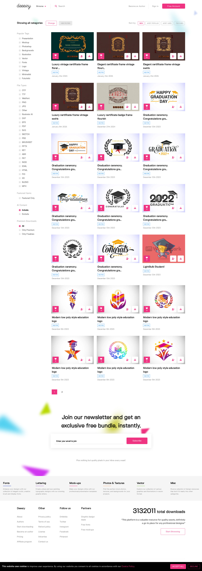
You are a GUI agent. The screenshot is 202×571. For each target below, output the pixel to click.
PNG (22, 102)
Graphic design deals (87, 518)
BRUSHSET (25, 142)
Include (23, 210)
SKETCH (24, 134)
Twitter (63, 522)
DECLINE (194, 566)
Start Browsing (173, 532)
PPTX (23, 146)
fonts (23, 62)
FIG (22, 174)
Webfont (24, 98)
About (19, 517)
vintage (24, 70)
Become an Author (138, 6)
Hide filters (65, 23)
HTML (23, 170)
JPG (22, 106)
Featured (179, 23)
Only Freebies (26, 234)
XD (22, 178)
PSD (22, 138)
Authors (20, 522)
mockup (24, 43)
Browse (43, 6)
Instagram (64, 527)
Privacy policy (44, 517)
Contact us (43, 542)
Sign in (155, 6)
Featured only (26, 198)
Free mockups (87, 530)
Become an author (25, 532)
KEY (22, 150)
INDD (23, 162)
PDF (22, 126)
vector (23, 58)
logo (22, 66)
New (141, 23)
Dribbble (63, 517)
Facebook (64, 532)
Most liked (167, 23)
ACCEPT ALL (178, 566)
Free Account (173, 6)
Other (23, 110)
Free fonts (85, 525)
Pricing (20, 537)
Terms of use (44, 522)
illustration (25, 54)
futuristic (24, 78)
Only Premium (26, 230)
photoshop (25, 47)
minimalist (25, 74)
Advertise (42, 537)
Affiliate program (24, 542)
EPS (22, 122)
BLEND (23, 182)
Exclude (24, 214)
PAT (22, 158)
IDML (23, 166)
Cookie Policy (128, 566)
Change (51, 23)
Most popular (152, 23)
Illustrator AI (26, 114)
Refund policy (44, 527)
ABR (22, 154)
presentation (26, 39)
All (21, 226)
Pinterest (64, 537)
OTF (22, 90)
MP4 (22, 186)
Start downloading (25, 527)
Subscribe (137, 441)
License (41, 532)
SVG (22, 130)
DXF (22, 118)
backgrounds (26, 51)
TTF (22, 94)
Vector (55, 72)
